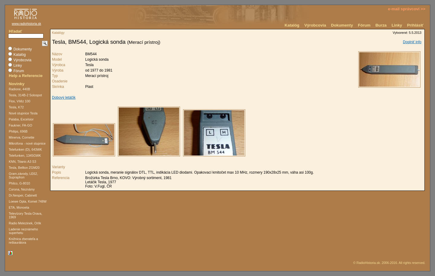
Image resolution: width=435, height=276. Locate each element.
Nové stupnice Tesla (23, 113)
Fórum (364, 25)
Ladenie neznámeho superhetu (23, 231)
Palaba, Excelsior (21, 119)
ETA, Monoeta (19, 207)
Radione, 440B (19, 89)
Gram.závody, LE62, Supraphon (23, 175)
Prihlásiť (415, 25)
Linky (397, 25)
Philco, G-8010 (19, 183)
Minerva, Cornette (21, 137)
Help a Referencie (26, 75)
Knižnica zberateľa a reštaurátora (23, 240)
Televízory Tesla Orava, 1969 (25, 215)
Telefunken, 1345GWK (25, 155)
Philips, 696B (18, 131)
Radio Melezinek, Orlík (25, 223)
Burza (381, 25)
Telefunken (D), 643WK (25, 149)
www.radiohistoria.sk (26, 23)
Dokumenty (342, 25)
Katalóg (292, 25)
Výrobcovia (315, 25)
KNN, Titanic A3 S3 (22, 161)
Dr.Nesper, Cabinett (23, 195)
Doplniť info (412, 42)
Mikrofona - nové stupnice (27, 143)
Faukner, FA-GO (20, 125)
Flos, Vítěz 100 (19, 101)
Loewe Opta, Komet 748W (28, 201)
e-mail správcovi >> (406, 9)
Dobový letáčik (64, 97)
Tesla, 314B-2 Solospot (25, 95)
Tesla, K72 (16, 107)
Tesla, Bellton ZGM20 (24, 167)
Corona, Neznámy (22, 189)
